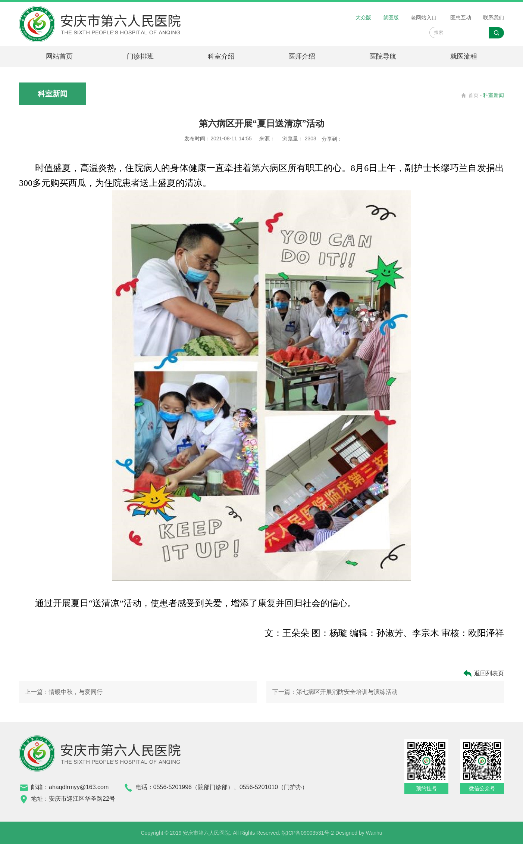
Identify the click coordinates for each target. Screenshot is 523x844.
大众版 (363, 18)
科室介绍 (221, 56)
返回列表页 (483, 673)
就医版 (391, 18)
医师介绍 (301, 56)
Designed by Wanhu (358, 833)
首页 (473, 95)
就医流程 (463, 56)
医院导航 (382, 56)
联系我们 (493, 18)
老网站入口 (424, 18)
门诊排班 (140, 56)
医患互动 (460, 18)
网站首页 (59, 56)
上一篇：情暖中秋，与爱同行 (64, 692)
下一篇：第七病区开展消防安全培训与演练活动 (335, 692)
